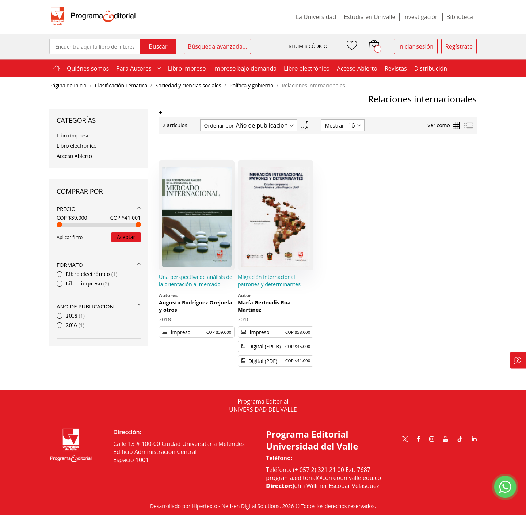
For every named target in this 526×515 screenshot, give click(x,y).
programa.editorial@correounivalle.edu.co (323, 478)
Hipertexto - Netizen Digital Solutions (235, 506)
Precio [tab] (66, 208)
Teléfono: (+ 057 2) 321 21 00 (305, 470)
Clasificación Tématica (122, 85)
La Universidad (316, 17)
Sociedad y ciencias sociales (189, 85)
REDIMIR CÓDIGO (308, 46)
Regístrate (459, 46)
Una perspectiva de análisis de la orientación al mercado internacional (195, 284)
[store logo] (93, 17)
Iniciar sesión (416, 46)
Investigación (421, 17)
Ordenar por (219, 125)
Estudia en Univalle (369, 17)
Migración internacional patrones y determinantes (269, 280)
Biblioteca (459, 17)
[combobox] (94, 46)
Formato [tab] (70, 264)
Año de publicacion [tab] (85, 306)
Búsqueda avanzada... (217, 46)
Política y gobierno (252, 85)
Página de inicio (68, 85)
